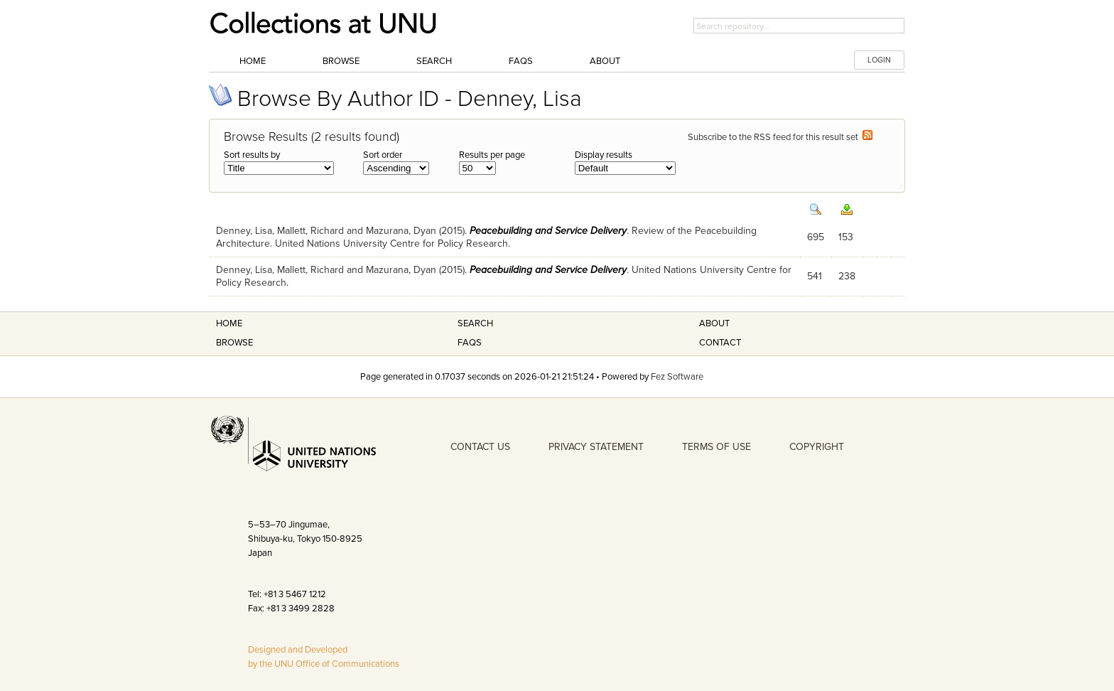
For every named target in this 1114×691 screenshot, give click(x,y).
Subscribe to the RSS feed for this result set (780, 137)
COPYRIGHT (816, 447)
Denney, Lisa (244, 231)
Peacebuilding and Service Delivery (548, 231)
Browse (341, 61)
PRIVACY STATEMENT (596, 447)
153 (845, 237)
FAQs (521, 61)
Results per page (492, 155)
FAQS (470, 342)
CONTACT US (480, 447)
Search (434, 61)
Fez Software (677, 376)
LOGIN (879, 60)
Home (252, 61)
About (605, 61)
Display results (603, 155)
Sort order (382, 155)
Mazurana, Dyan (401, 231)
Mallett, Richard (310, 231)
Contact (720, 342)
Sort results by (252, 155)
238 (846, 276)
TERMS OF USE (716, 447)
